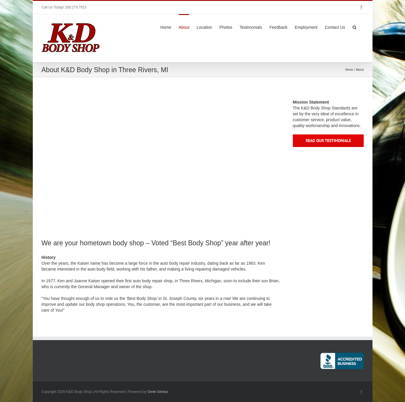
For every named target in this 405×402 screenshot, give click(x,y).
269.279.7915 (75, 7)
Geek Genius (158, 392)
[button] (354, 26)
